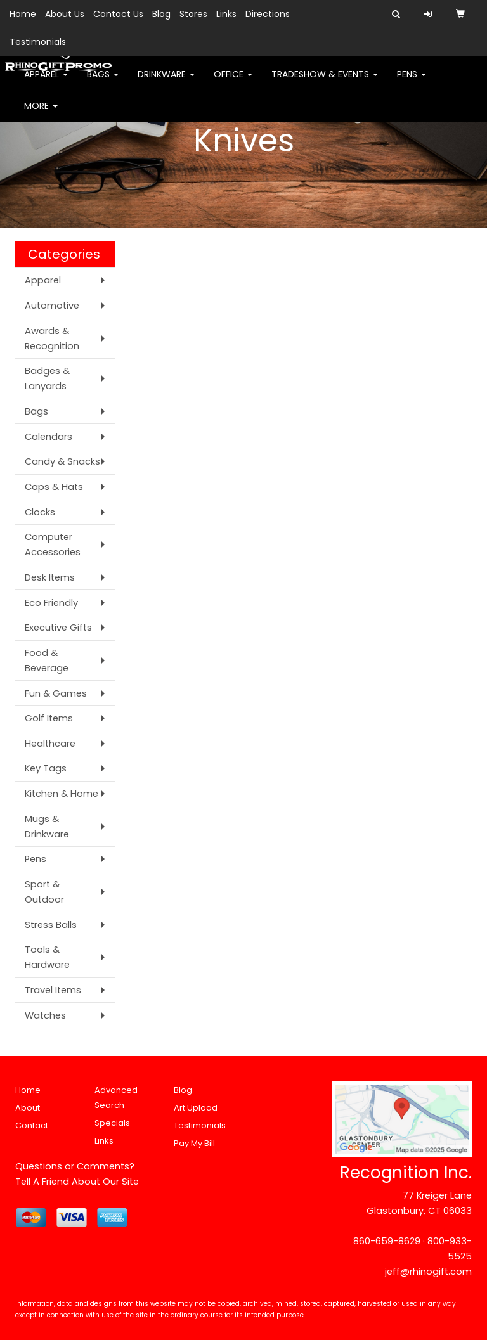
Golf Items (49, 718)
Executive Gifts (58, 627)
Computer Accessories (53, 544)
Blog (161, 14)
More (41, 114)
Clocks (40, 512)
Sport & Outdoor (44, 892)
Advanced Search (116, 1097)
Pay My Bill (194, 1143)
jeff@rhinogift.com (428, 1271)
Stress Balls (51, 924)
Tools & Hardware (47, 957)
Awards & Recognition (52, 338)
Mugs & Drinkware (47, 827)
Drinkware (166, 82)
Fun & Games (56, 693)
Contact (31, 1125)
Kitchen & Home (61, 793)
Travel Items (53, 990)
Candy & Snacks (62, 461)
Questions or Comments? (74, 1166)
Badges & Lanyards (47, 378)
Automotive (52, 305)
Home (23, 14)
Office (233, 82)
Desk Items (50, 577)
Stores (193, 14)
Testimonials (38, 41)
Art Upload (196, 1108)
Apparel (46, 82)
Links (226, 14)
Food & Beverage (46, 660)
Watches (45, 1015)
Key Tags (46, 768)
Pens (411, 82)
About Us (64, 14)
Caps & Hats (54, 486)
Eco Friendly (51, 602)
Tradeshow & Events (324, 82)
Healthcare (50, 743)
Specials (112, 1123)
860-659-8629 (386, 1241)
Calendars (48, 436)
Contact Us (118, 14)
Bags (103, 82)
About (27, 1108)
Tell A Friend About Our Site (77, 1181)
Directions (267, 14)
